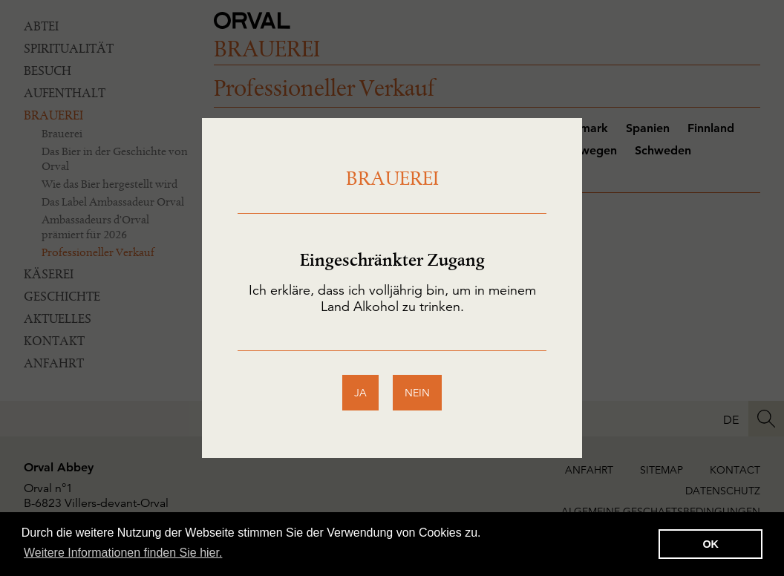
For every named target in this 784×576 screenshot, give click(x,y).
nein (417, 392)
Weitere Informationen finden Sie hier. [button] (123, 552)
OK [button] (710, 544)
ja (360, 392)
